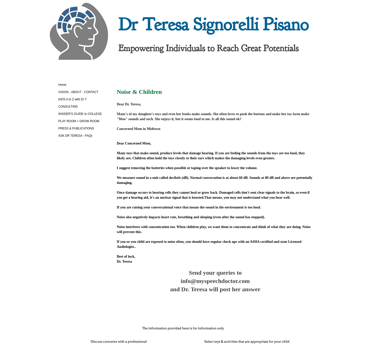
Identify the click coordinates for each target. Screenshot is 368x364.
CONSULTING (68, 106)
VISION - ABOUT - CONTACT (78, 92)
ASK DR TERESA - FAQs (75, 135)
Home (62, 85)
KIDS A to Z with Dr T (72, 99)
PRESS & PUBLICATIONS (76, 128)
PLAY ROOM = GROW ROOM (78, 121)
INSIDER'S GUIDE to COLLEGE (80, 114)
